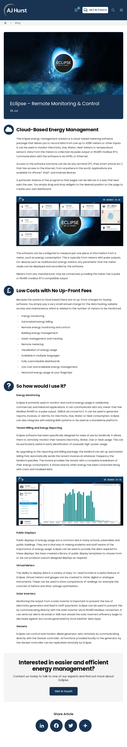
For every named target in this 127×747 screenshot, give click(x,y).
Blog (17, 22)
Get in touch (63, 691)
